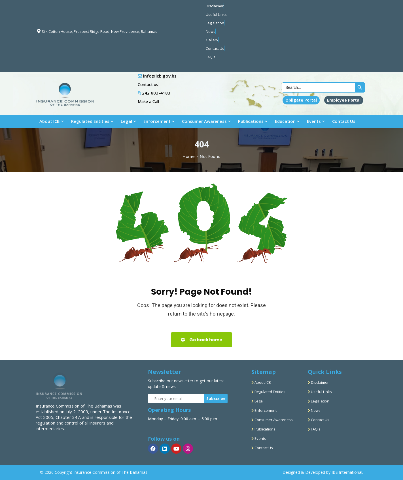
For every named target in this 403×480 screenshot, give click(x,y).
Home (189, 156)
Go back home (201, 340)
